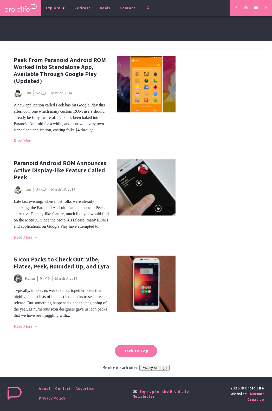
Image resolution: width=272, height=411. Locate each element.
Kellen (24, 278)
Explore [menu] (53, 7)
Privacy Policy (52, 398)
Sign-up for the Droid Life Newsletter (161, 394)
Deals (105, 7)
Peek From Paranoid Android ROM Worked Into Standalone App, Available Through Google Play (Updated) (60, 70)
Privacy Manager (154, 368)
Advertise (85, 388)
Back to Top (136, 351)
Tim (22, 93)
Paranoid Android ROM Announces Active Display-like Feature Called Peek (60, 170)
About (45, 388)
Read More (23, 141)
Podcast (82, 7)
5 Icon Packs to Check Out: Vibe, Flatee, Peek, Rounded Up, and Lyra (61, 262)
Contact (127, 7)
